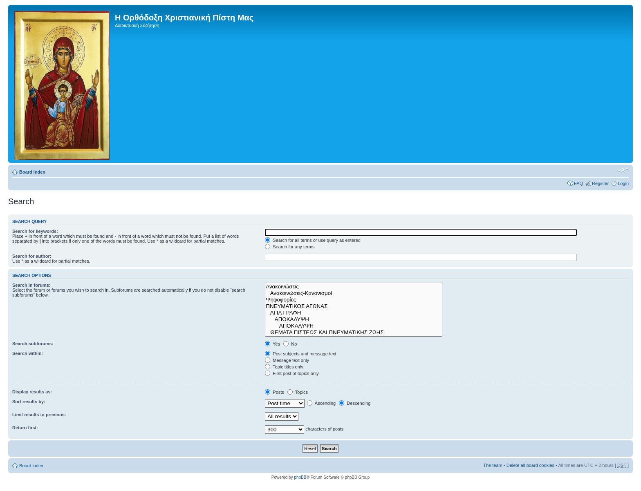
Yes (272, 343)
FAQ (578, 183)
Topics (297, 392)
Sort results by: (28, 401)
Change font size (623, 170)
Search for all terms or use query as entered (313, 240)
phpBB (300, 477)
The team (492, 465)
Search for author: (31, 256)
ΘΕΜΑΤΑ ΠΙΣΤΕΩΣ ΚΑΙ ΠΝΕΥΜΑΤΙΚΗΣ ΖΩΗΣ (353, 332)
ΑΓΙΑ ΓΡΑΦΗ (353, 313)
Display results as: (32, 391)
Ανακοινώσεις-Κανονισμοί (353, 293)
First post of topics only (292, 373)
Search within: (27, 353)
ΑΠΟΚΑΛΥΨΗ (353, 319)
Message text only (287, 360)
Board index (32, 172)
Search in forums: (31, 285)
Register (600, 183)
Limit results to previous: (39, 414)
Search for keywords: (35, 231)
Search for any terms (289, 246)
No (290, 343)
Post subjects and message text (300, 353)
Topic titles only (284, 366)
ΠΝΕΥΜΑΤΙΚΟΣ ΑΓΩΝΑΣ (353, 306)
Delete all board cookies (530, 465)
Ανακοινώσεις (353, 286)
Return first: (25, 427)
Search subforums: (32, 343)
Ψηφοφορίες (353, 300)
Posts (274, 392)
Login (623, 183)
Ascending (321, 403)
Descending (354, 403)
